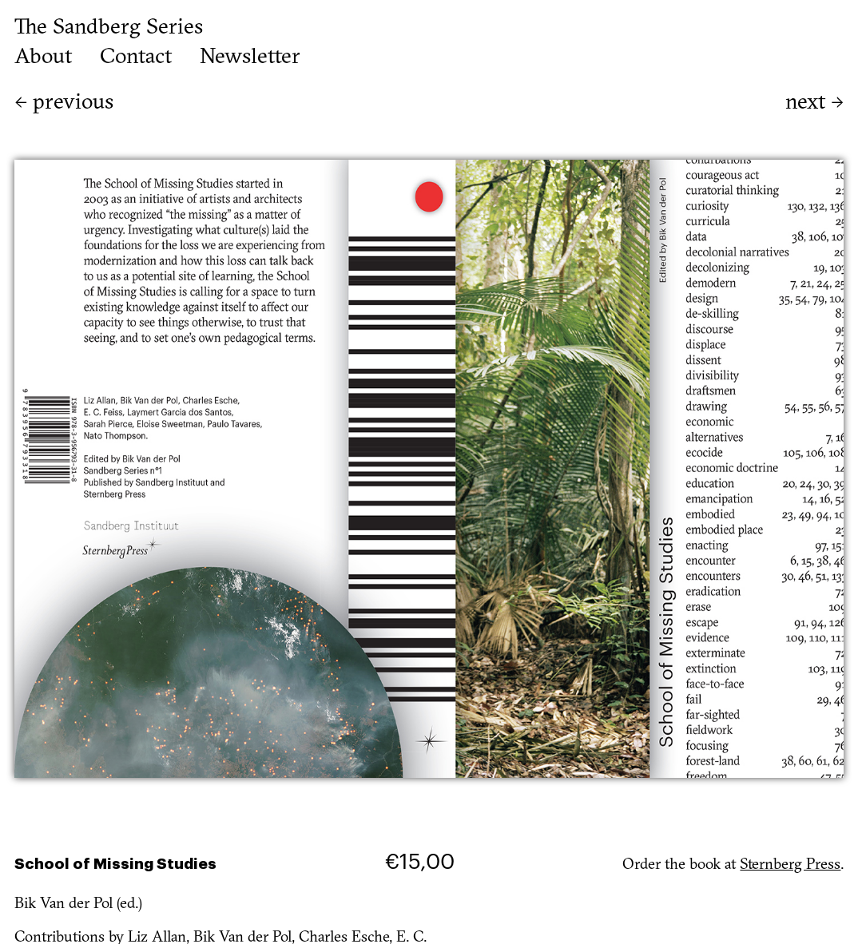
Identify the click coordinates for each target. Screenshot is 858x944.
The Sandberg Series (108, 28)
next (814, 103)
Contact (136, 58)
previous (63, 103)
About (43, 58)
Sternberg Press (790, 865)
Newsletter (250, 58)
